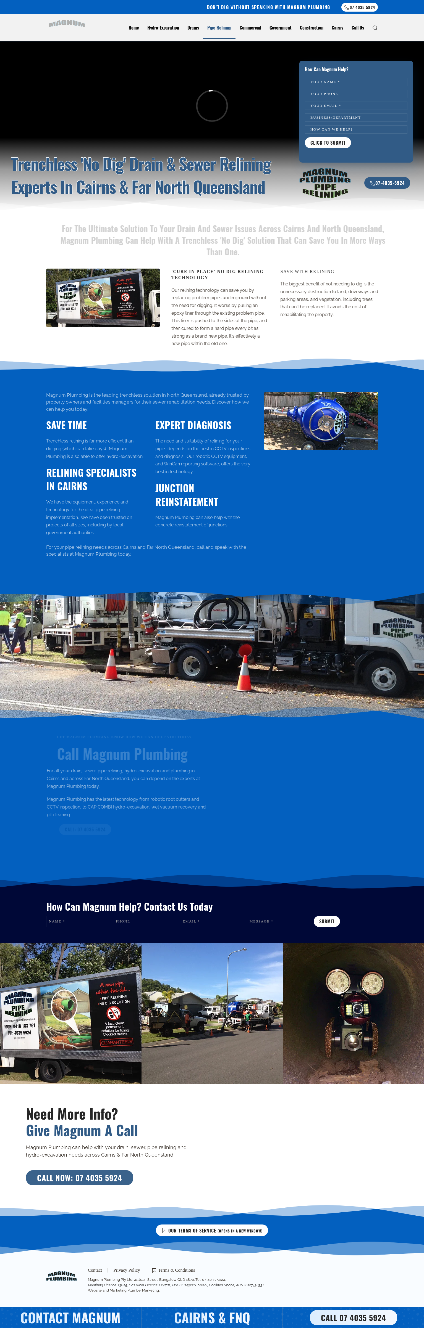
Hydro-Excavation (163, 27)
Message (261, 921)
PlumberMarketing (142, 1290)
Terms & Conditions (173, 1271)
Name (57, 921)
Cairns (337, 27)
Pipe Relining (219, 27)
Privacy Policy (126, 1270)
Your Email (325, 106)
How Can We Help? (331, 129)
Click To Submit (328, 142)
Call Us (358, 27)
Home (134, 27)
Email (191, 921)
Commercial (250, 27)
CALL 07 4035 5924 (353, 1317)
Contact (95, 1270)
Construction (311, 27)
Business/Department (335, 117)
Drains (193, 27)
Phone (123, 921)
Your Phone (324, 94)
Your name (325, 82)
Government (280, 27)
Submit (326, 921)
